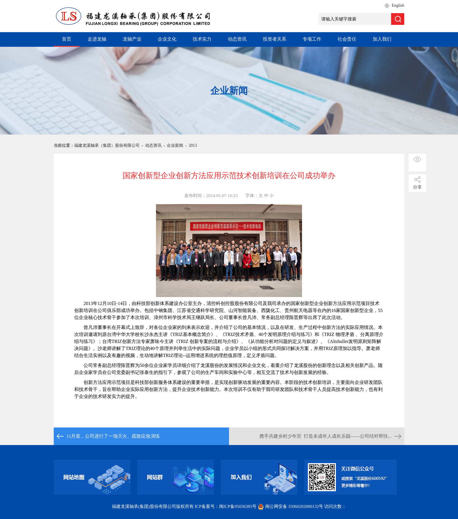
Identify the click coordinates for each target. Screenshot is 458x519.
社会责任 (347, 39)
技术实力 (202, 39)
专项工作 (312, 39)
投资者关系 (274, 39)
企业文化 (167, 39)
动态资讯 (237, 39)
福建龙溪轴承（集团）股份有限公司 (107, 145)
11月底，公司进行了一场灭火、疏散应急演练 (113, 436)
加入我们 (382, 39)
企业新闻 (175, 145)
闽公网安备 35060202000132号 (291, 506)
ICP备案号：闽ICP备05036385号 (226, 506)
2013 (193, 145)
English (398, 5)
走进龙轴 (97, 39)
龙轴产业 (132, 39)
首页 (66, 39)
